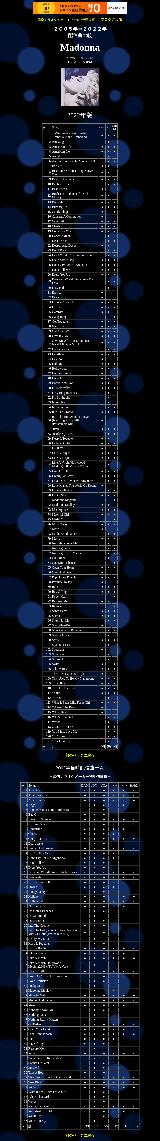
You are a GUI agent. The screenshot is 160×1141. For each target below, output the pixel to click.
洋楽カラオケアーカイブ (55, 20)
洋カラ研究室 (85, 20)
